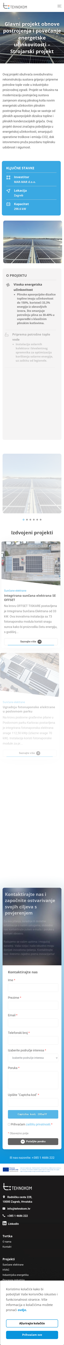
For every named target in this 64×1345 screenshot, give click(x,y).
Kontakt (7, 1246)
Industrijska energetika (16, 1274)
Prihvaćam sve (32, 1335)
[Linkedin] (11, 1223)
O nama (7, 1241)
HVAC (6, 1269)
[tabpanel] (32, 483)
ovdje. (22, 1310)
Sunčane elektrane (13, 1264)
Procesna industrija (14, 1280)
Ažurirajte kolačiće (32, 1323)
